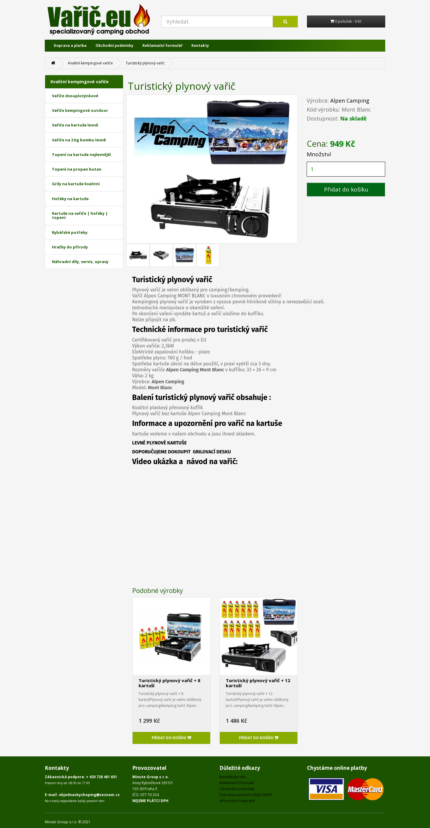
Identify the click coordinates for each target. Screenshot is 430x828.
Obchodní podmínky (114, 45)
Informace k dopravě (237, 800)
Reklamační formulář (162, 45)
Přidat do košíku (346, 189)
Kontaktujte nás (232, 776)
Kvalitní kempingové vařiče (90, 63)
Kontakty (200, 45)
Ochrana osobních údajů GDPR (245, 794)
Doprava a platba (70, 45)
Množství (319, 154)
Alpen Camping (349, 100)
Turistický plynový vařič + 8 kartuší (169, 682)
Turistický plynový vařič (145, 63)
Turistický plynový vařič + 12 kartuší (258, 682)
